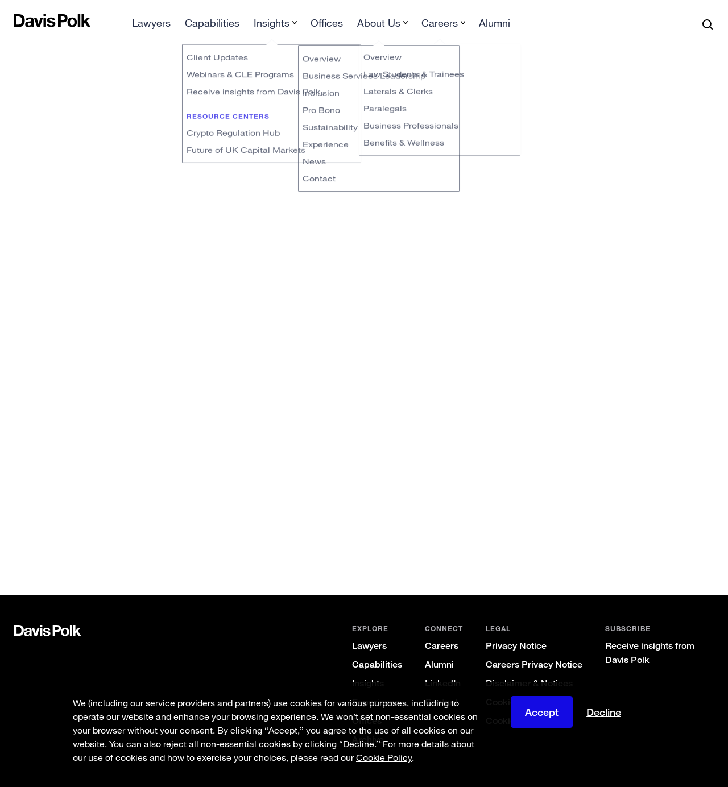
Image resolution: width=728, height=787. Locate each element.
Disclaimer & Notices (529, 665)
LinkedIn (443, 665)
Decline (603, 712)
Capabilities (377, 646)
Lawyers (369, 627)
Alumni (439, 646)
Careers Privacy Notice (534, 646)
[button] (21, 20)
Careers (441, 627)
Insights (368, 665)
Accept (542, 712)
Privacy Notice (516, 627)
